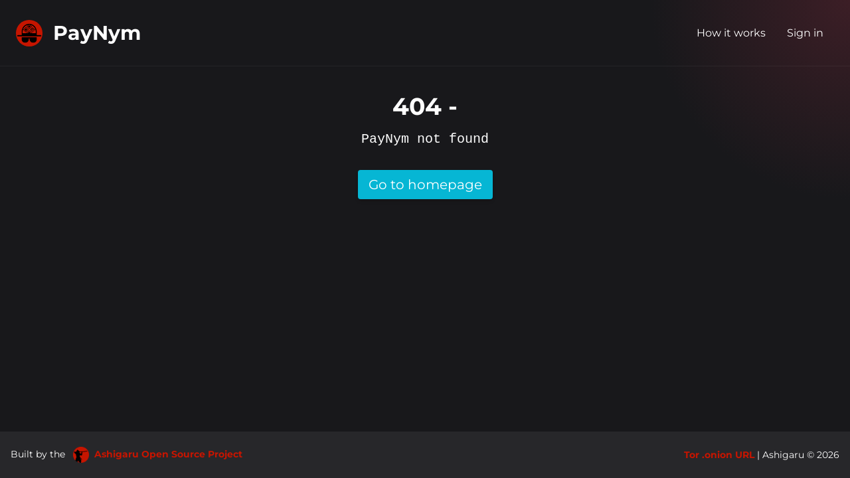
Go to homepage (425, 185)
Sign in (805, 33)
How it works (731, 33)
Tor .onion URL (719, 455)
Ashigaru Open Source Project (157, 454)
